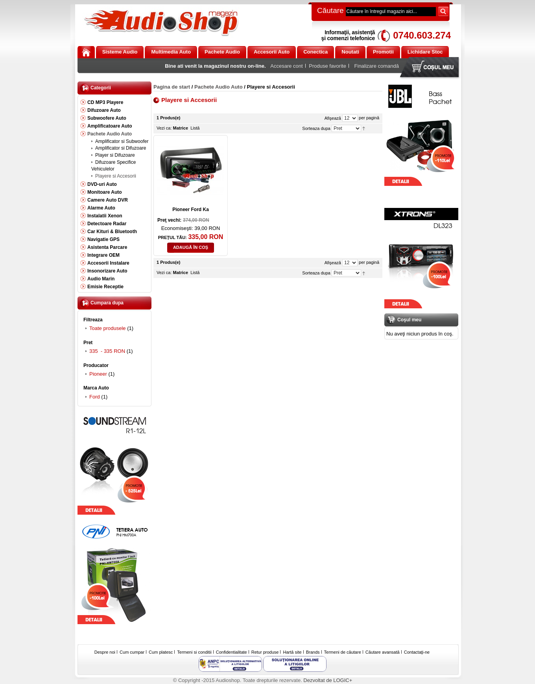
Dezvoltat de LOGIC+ (327, 680)
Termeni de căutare (342, 652)
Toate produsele (107, 328)
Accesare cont (286, 66)
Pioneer (98, 374)
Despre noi (104, 652)
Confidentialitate (231, 652)
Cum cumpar (132, 652)
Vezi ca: (164, 128)
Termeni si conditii (194, 652)
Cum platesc (161, 652)
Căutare (330, 10)
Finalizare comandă (376, 66)
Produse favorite (327, 66)
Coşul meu (431, 68)
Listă (194, 128)
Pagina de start (171, 87)
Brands (313, 652)
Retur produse (265, 652)
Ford (94, 397)
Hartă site (292, 652)
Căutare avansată (382, 652)
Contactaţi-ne (417, 652)
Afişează (333, 118)
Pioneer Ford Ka (190, 209)
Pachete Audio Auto (218, 87)
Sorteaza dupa (316, 128)
